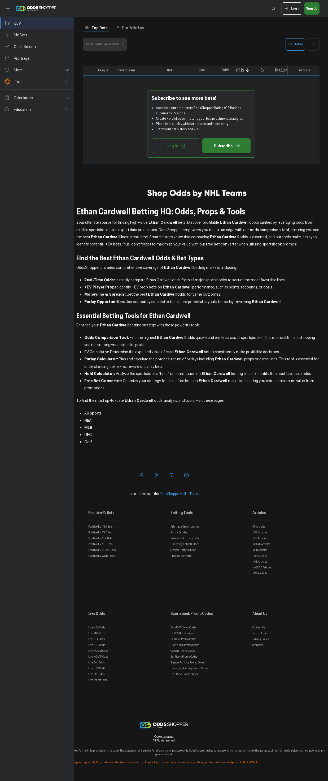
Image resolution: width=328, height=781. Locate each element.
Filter (295, 44)
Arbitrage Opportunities (184, 526)
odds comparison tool (269, 229)
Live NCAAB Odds (98, 651)
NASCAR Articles (262, 567)
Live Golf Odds (96, 662)
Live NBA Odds (96, 627)
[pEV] (37, 23)
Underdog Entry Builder (184, 544)
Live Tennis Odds (97, 680)
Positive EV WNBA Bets (101, 556)
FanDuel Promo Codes (183, 639)
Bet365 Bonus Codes (182, 633)
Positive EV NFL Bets (100, 538)
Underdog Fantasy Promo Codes (189, 668)
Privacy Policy (260, 639)
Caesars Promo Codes (182, 651)
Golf (88, 441)
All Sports (93, 413)
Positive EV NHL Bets (100, 544)
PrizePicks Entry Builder (184, 538)
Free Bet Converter (181, 556)
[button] (37, 70)
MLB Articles (259, 550)
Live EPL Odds (96, 674)
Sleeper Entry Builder (183, 550)
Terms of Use (259, 633)
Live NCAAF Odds (98, 656)
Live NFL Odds (96, 639)
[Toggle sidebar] (8, 8)
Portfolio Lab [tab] (130, 27)
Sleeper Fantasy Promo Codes (187, 662)
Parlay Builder (178, 532)
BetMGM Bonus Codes (183, 627)
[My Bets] (37, 35)
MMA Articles (260, 573)
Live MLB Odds (96, 633)
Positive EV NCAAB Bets (102, 550)
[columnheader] (89, 70)
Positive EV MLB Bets (100, 532)
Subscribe (226, 145)
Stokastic (257, 645)
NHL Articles (259, 561)
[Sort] (248, 70)
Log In (292, 9)
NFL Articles (259, 538)
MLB (88, 427)
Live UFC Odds (96, 668)
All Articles (258, 526)
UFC (88, 434)
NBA (87, 420)
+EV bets (113, 244)
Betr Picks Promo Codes (184, 674)
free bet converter (222, 244)
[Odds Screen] (37, 46)
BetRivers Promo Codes (183, 656)
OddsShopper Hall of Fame (178, 493)
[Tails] (37, 81)
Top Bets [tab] (96, 27)
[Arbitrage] (37, 58)
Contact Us (258, 627)
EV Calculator (96, 351)
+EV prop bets (144, 287)
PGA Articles (259, 556)
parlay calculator (154, 301)
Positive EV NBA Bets (100, 526)
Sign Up (312, 8)
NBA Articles (259, 532)
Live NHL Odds (96, 645)
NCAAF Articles (261, 544)
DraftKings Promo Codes (184, 645)
